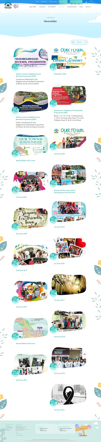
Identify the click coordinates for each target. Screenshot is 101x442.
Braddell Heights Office (63, 426)
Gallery (7, 429)
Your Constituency (9, 427)
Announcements (9, 428)
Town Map (8, 425)
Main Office (41, 426)
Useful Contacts (54, 1)
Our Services (19, 424)
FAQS (37, 1)
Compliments (8, 430)
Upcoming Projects (72, 6)
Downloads (44, 1)
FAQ (17, 432)
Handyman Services (19, 430)
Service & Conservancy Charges (22, 429)
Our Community (9, 424)
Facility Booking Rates (20, 428)
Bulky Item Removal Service (21, 427)
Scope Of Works (19, 425)
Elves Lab (67, 439)
